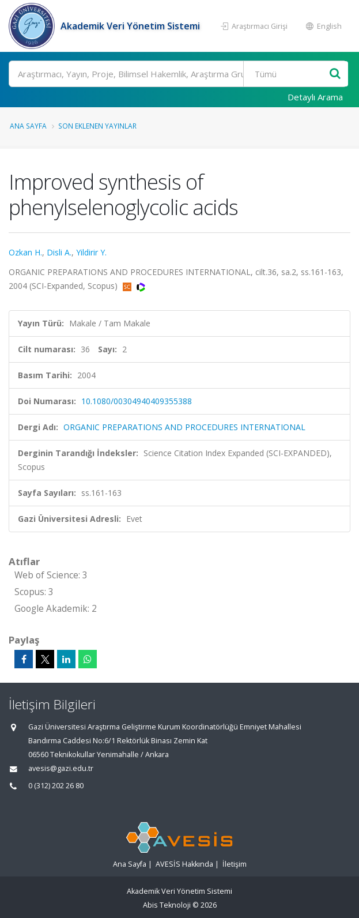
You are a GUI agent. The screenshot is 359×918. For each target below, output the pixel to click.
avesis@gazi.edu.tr (60, 768)
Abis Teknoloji (167, 905)
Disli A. (59, 252)
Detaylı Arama (315, 97)
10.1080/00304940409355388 (136, 401)
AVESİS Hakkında (184, 864)
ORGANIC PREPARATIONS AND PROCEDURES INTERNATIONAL (184, 427)
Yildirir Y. (91, 252)
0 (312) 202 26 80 (56, 786)
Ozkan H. (25, 252)
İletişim (234, 864)
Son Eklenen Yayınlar (97, 125)
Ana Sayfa (28, 125)
